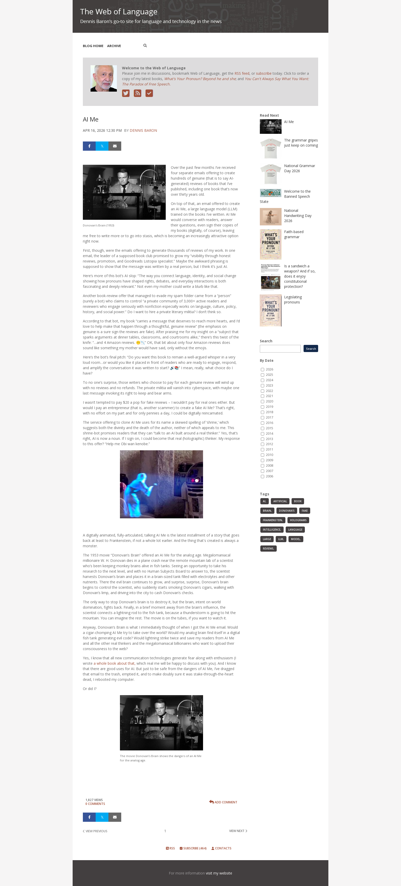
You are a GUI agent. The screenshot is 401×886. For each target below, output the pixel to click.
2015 (269, 428)
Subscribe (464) (193, 848)
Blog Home (93, 45)
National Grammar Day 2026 (299, 168)
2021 (269, 396)
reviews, (268, 548)
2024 (269, 380)
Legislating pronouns (293, 299)
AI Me (289, 121)
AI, (264, 501)
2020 (269, 401)
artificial (280, 501)
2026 (269, 369)
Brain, (267, 510)
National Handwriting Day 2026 (297, 215)
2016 (269, 423)
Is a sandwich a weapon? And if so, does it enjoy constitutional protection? (300, 276)
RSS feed (242, 73)
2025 (269, 375)
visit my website (219, 873)
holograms (298, 520)
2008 (269, 465)
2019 (269, 406)
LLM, (281, 539)
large (267, 539)
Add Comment (223, 802)
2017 (269, 417)
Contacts (221, 848)
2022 (269, 391)
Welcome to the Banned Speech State (285, 196)
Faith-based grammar (294, 234)
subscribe (264, 73)
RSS (170, 848)
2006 (269, 476)
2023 (269, 385)
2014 (269, 433)
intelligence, (272, 529)
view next (238, 831)
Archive (114, 45)
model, (296, 539)
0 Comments (95, 804)
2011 (269, 449)
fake (305, 510)
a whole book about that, (115, 663)
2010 (269, 455)
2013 (269, 439)
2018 (269, 412)
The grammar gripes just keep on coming (301, 143)
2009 (269, 460)
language (295, 529)
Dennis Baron (143, 130)
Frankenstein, (273, 520)
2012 (269, 444)
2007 (269, 471)
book (298, 501)
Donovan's (287, 510)
